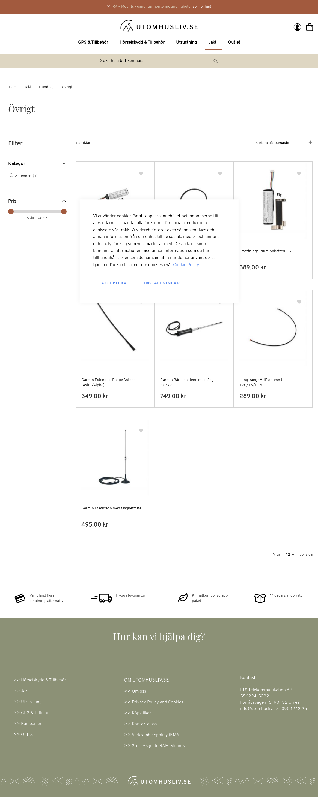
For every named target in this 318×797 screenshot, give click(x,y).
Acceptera (113, 283)
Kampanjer (31, 724)
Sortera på (264, 143)
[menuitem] (94, 42)
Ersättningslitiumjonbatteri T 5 (265, 251)
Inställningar (162, 283)
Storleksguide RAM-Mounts (158, 746)
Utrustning (31, 702)
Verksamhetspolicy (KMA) (156, 735)
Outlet (27, 735)
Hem (13, 87)
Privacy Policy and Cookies (157, 702)
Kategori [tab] (17, 163)
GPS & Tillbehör (36, 713)
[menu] (159, 43)
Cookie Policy (186, 265)
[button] (141, 173)
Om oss (139, 691)
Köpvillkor (141, 713)
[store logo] (83, 26)
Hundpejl (47, 87)
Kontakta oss (144, 724)
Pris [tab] (12, 201)
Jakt (27, 87)
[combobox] (159, 61)
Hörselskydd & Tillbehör (43, 680)
